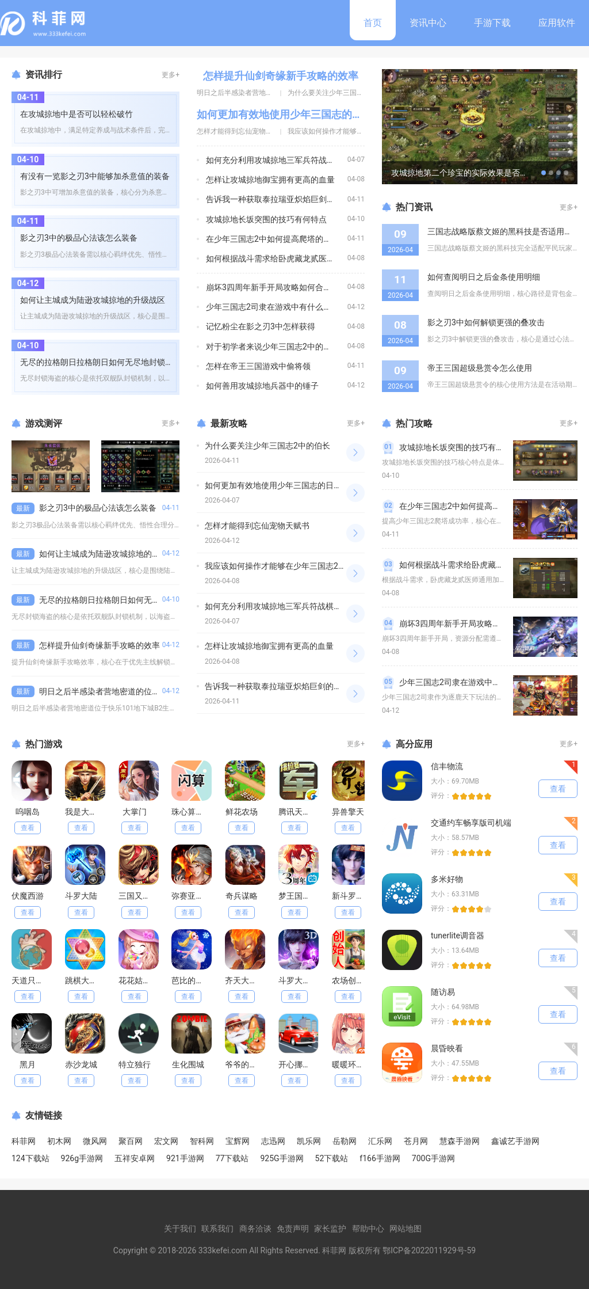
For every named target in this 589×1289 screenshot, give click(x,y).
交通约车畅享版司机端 (471, 822)
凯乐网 (309, 1141)
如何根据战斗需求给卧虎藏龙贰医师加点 (278, 258)
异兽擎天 (348, 811)
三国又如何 (138, 895)
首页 (373, 22)
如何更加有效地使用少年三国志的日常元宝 (295, 114)
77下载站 (232, 1158)
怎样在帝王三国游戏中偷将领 (258, 366)
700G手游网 (433, 1158)
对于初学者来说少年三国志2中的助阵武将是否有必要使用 (309, 346)
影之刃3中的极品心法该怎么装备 (78, 237)
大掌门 (135, 811)
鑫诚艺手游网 (515, 1141)
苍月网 (416, 1141)
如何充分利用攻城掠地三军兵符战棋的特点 (282, 160)
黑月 (28, 1064)
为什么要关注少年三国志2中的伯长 (341, 93)
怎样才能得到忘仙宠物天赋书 (241, 131)
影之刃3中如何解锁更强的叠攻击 (486, 322)
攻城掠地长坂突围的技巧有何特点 (266, 219)
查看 (28, 828)
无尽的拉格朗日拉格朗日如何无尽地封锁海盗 (100, 362)
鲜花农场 (241, 811)
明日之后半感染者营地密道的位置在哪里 (259, 93)
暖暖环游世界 (356, 1064)
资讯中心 (428, 22)
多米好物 (447, 879)
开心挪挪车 (298, 1064)
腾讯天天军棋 (302, 811)
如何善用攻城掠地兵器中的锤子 (262, 385)
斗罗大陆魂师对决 (310, 980)
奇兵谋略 (241, 895)
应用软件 (556, 22)
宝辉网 (237, 1141)
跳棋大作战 (85, 980)
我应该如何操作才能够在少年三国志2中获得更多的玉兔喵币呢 (316, 566)
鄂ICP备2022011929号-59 (429, 1250)
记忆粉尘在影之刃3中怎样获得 (260, 326)
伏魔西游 (28, 895)
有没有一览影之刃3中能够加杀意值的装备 (95, 176)
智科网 (202, 1141)
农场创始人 (352, 980)
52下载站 (332, 1158)
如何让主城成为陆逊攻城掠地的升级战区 (92, 300)
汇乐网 (380, 1141)
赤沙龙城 (81, 1064)
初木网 (59, 1141)
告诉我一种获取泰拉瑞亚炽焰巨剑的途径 (278, 199)
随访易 (443, 992)
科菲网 (24, 1141)
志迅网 (273, 1141)
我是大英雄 (85, 811)
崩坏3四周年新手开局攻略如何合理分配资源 (285, 287)
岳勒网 (344, 1141)
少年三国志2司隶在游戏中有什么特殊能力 (280, 306)
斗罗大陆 (81, 895)
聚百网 (130, 1141)
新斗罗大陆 (352, 895)
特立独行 (134, 1064)
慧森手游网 (459, 1141)
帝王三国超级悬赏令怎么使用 (479, 367)
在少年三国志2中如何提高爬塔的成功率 (276, 239)
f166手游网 (379, 1158)
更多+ (170, 75)
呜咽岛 (28, 811)
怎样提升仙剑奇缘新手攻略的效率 (280, 76)
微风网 (95, 1141)
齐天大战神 (245, 980)
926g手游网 (82, 1158)
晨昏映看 (447, 1048)
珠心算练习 (191, 811)
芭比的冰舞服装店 (203, 980)
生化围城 (188, 1064)
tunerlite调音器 (457, 935)
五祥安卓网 (134, 1158)
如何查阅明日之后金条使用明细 (483, 277)
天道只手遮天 (36, 980)
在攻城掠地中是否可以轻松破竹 (76, 114)
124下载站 (30, 1158)
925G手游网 (281, 1158)
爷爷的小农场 (249, 1064)
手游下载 (492, 22)
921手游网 (185, 1158)
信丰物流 (447, 766)
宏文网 (166, 1141)
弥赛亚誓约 (191, 895)
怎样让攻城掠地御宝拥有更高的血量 (270, 179)
